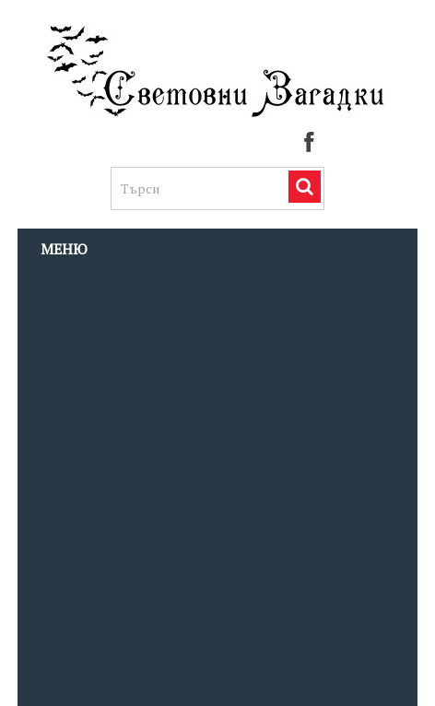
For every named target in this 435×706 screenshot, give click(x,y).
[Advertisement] (217, 486)
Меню (64, 249)
